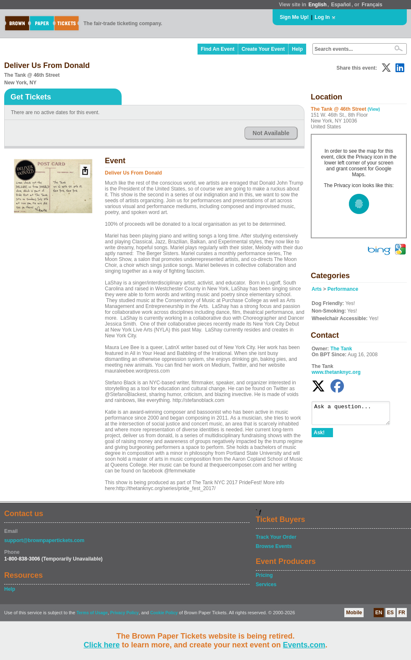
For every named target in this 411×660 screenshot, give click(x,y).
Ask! (319, 436)
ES (390, 613)
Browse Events (274, 546)
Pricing (264, 575)
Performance (343, 289)
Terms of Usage (91, 612)
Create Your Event (263, 49)
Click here (101, 645)
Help (297, 49)
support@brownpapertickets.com (44, 540)
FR (401, 613)
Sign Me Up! (294, 17)
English (317, 5)
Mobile (354, 613)
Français (372, 5)
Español (341, 5)
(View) (374, 109)
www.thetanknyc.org (336, 372)
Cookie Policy (164, 612)
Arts (317, 289)
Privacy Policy (124, 612)
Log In (322, 17)
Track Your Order (276, 537)
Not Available (270, 133)
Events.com (304, 645)
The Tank (341, 349)
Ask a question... (355, 415)
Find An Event (217, 49)
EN (378, 613)
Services (266, 584)
